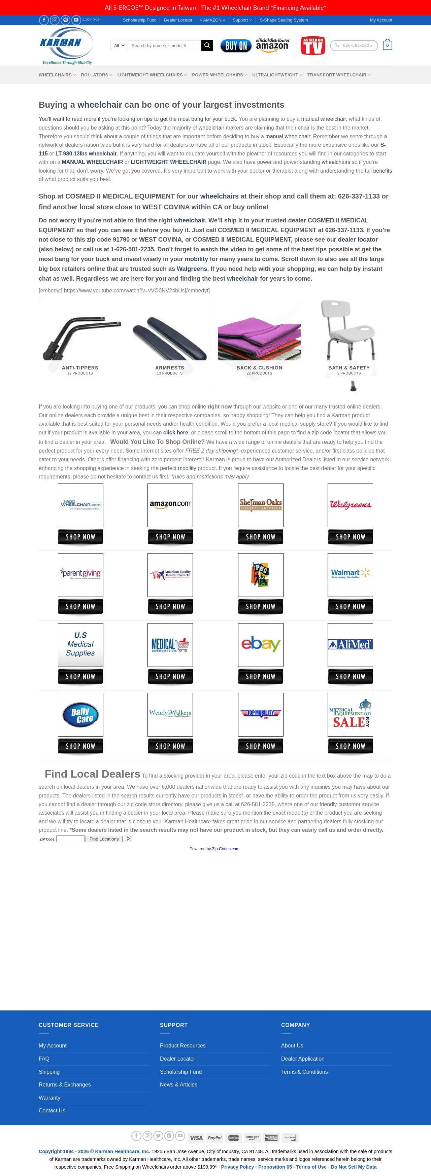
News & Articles (178, 1085)
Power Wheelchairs (219, 75)
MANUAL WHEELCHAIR (92, 162)
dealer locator (358, 239)
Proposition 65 (275, 1167)
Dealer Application (303, 1059)
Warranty (49, 1098)
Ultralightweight (277, 75)
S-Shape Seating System (284, 20)
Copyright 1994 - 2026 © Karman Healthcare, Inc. (95, 1151)
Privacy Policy (237, 1167)
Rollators (97, 75)
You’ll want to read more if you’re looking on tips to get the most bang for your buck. (138, 119)
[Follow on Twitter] (158, 1136)
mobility (196, 259)
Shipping (49, 1072)
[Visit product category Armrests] (169, 345)
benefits (382, 171)
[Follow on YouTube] (76, 20)
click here (175, 432)
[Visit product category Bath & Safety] (349, 345)
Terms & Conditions (304, 1072)
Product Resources (183, 1045)
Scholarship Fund (140, 20)
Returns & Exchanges (65, 1085)
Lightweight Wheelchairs (153, 75)
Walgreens (192, 268)
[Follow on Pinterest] (65, 20)
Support (242, 20)
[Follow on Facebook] (44, 20)
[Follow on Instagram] (55, 20)
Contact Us (52, 1110)
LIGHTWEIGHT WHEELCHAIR (169, 162)
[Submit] (207, 45)
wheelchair (99, 104)
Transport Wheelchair (339, 75)
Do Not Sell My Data (354, 1167)
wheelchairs (336, 162)
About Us (292, 1045)
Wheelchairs (57, 75)
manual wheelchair (323, 119)
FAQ (44, 1059)
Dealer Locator (178, 20)
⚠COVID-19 (91, 19)
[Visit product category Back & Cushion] (259, 345)
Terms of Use (311, 1167)
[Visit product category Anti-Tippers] (80, 345)
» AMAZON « (212, 20)
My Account (53, 1045)
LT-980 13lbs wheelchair (86, 153)
